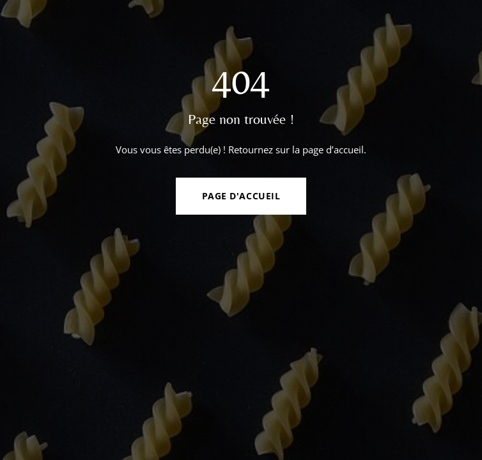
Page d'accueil (241, 196)
